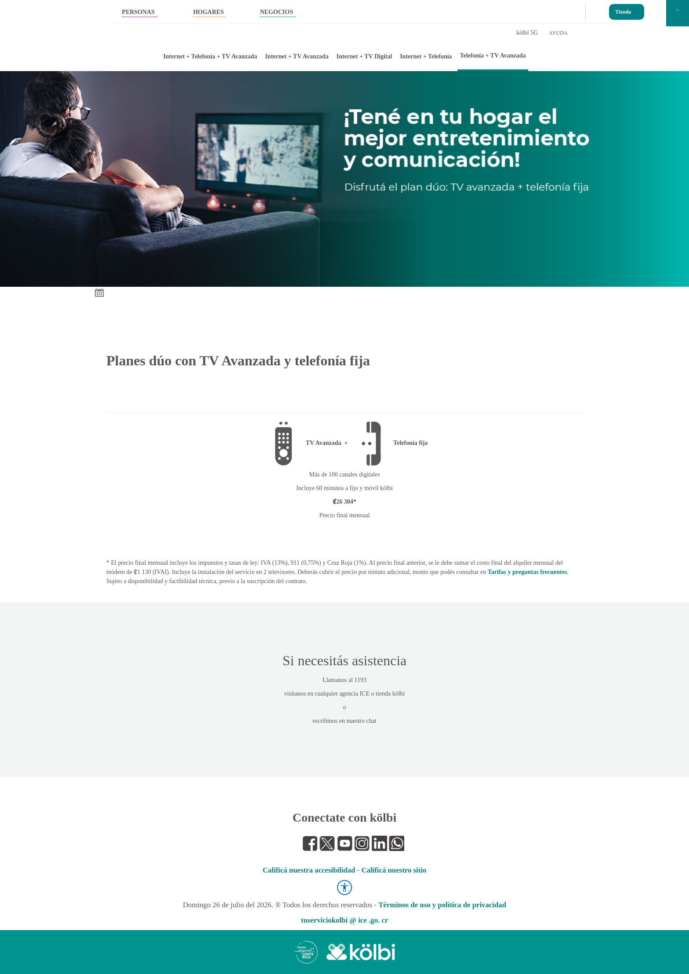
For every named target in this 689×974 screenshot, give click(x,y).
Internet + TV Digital (364, 56)
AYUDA (558, 33)
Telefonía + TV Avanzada (493, 55)
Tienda (623, 10)
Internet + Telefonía (426, 56)
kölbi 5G (527, 32)
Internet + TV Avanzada (297, 56)
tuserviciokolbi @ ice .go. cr (344, 920)
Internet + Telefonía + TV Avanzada (210, 56)
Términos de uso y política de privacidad (442, 905)
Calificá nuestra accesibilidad (309, 870)
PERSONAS (138, 12)
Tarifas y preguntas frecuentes (527, 572)
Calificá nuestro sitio (393, 870)
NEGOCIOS (276, 12)
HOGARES (208, 12)
